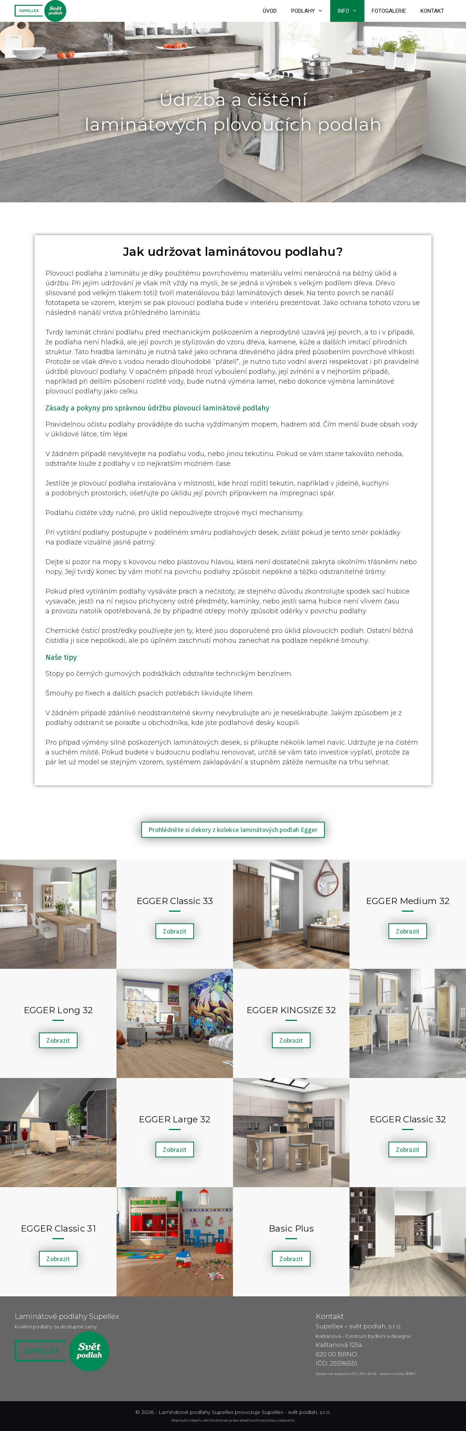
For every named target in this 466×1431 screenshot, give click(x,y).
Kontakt (432, 11)
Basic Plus (291, 1228)
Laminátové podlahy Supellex (195, 1412)
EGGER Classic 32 (408, 1119)
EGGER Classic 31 (58, 1228)
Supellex (272, 1412)
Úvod (270, 11)
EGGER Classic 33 (175, 901)
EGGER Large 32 (174, 1119)
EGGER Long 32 (58, 1010)
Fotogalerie (389, 11)
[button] (233, 830)
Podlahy (310, 11)
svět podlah (302, 1412)
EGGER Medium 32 (408, 901)
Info (350, 11)
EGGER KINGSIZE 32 (291, 1010)
